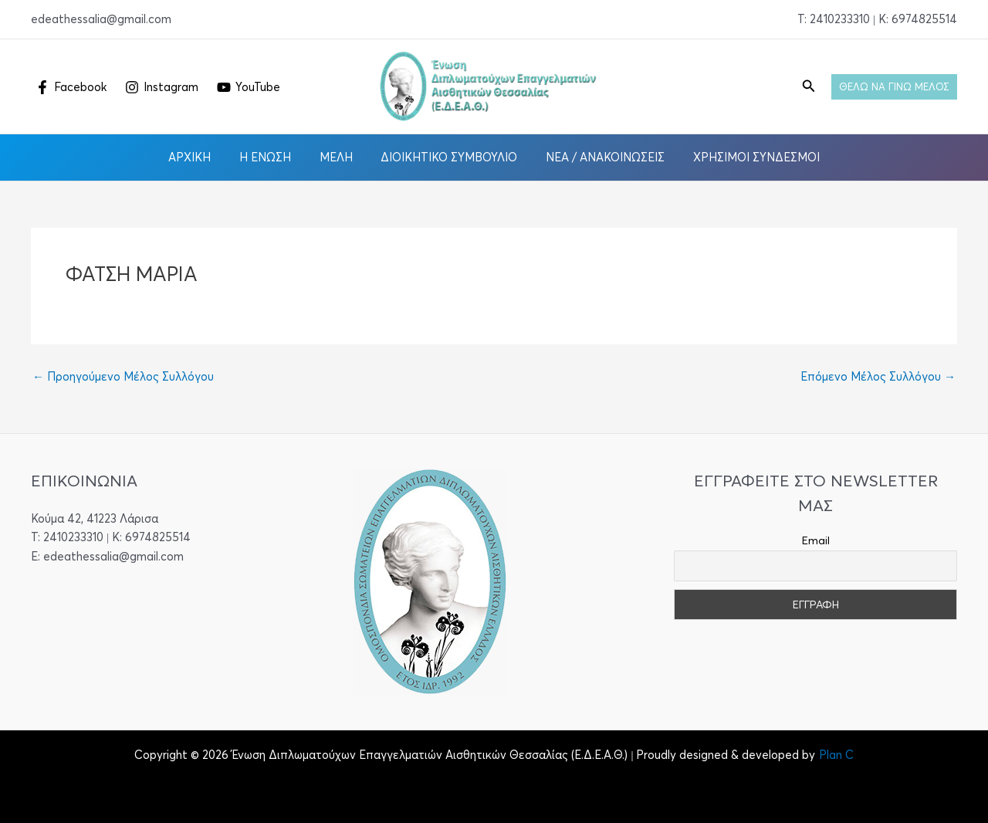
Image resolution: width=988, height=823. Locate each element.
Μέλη (338, 157)
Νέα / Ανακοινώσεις (597, 157)
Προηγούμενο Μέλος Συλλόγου (123, 376)
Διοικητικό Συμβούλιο (446, 157)
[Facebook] (71, 87)
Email (816, 540)
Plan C (836, 754)
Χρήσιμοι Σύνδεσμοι (743, 157)
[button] (809, 86)
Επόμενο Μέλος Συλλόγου (878, 376)
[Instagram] (161, 87)
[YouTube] (248, 87)
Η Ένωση (273, 157)
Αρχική (202, 157)
